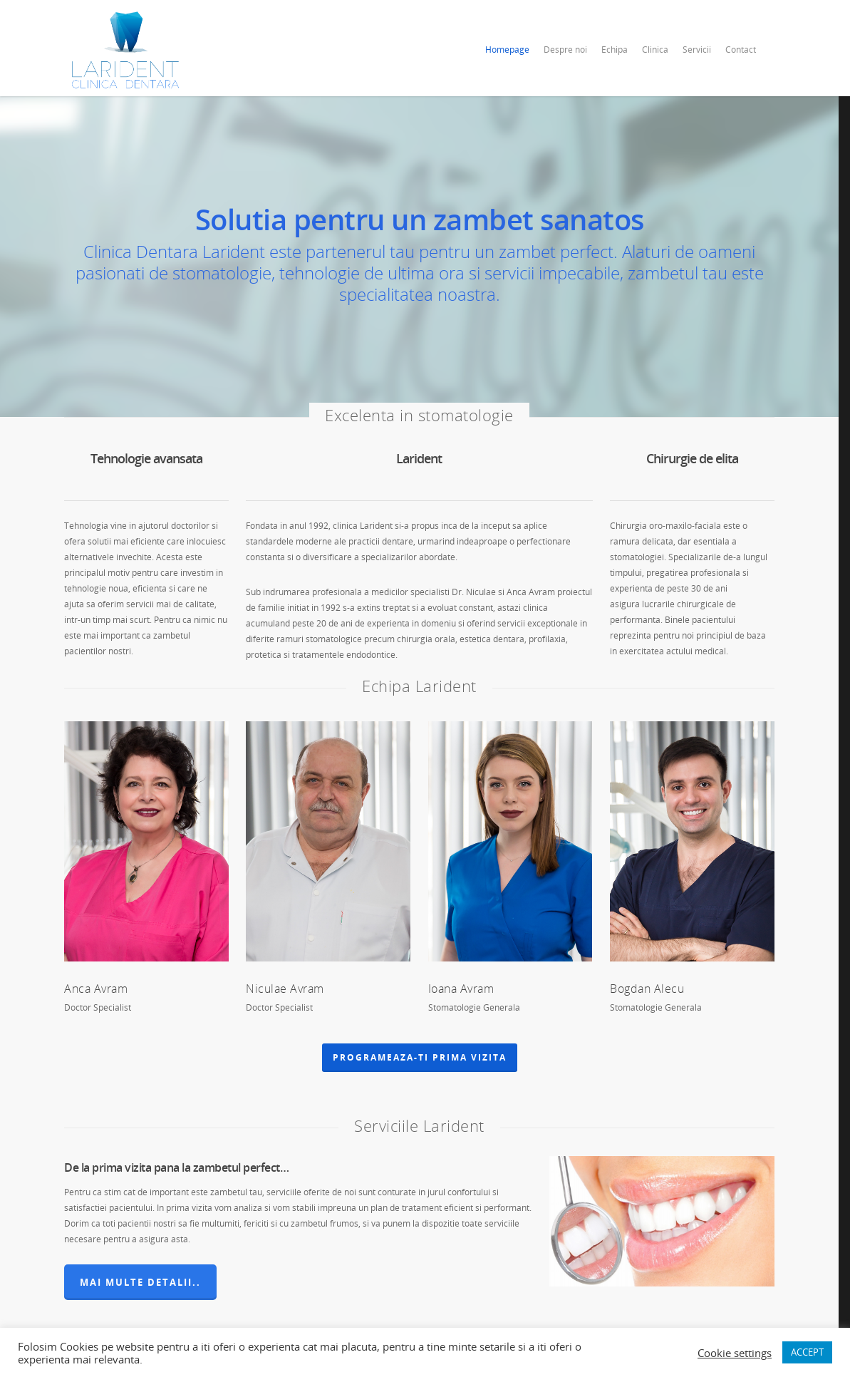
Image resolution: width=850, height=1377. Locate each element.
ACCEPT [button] (807, 1352)
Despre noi (565, 49)
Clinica (655, 49)
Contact (740, 49)
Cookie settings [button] (735, 1352)
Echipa (614, 49)
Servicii (697, 49)
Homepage (507, 49)
